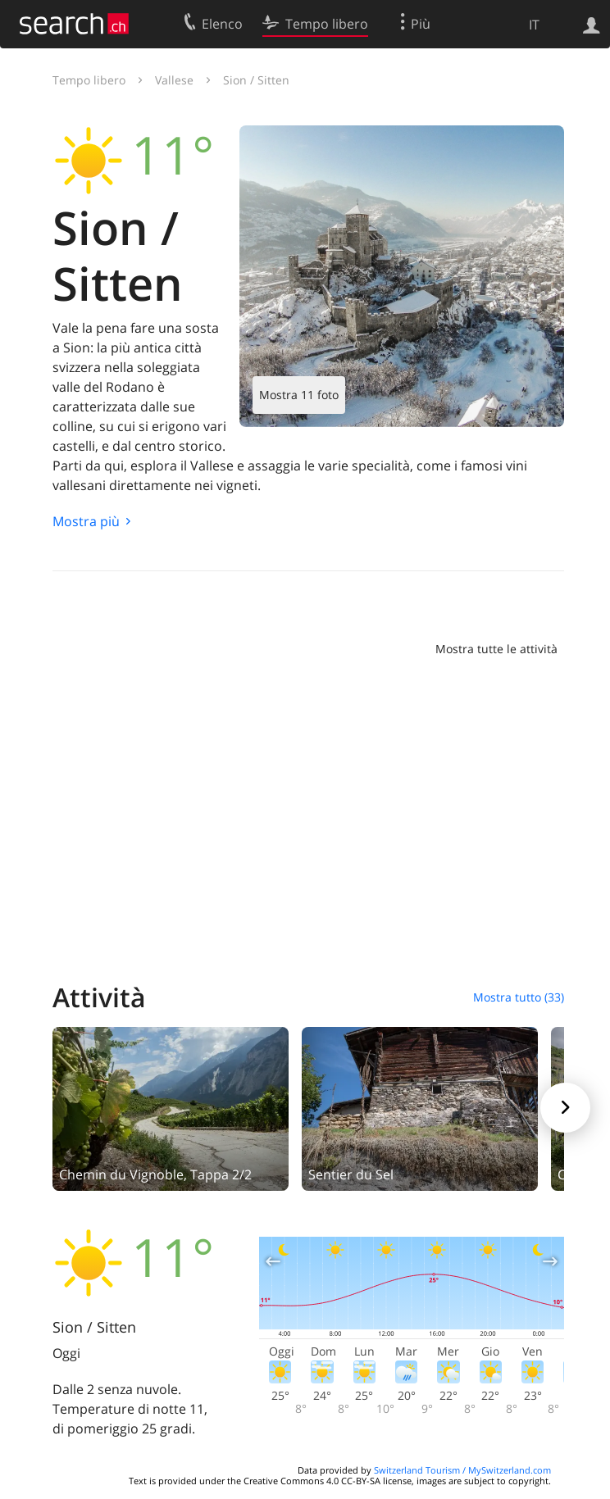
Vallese (174, 80)
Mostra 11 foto (299, 394)
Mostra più (86, 521)
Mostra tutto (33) (518, 997)
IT (534, 25)
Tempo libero (88, 80)
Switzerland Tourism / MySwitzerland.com (462, 1470)
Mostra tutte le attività (496, 648)
